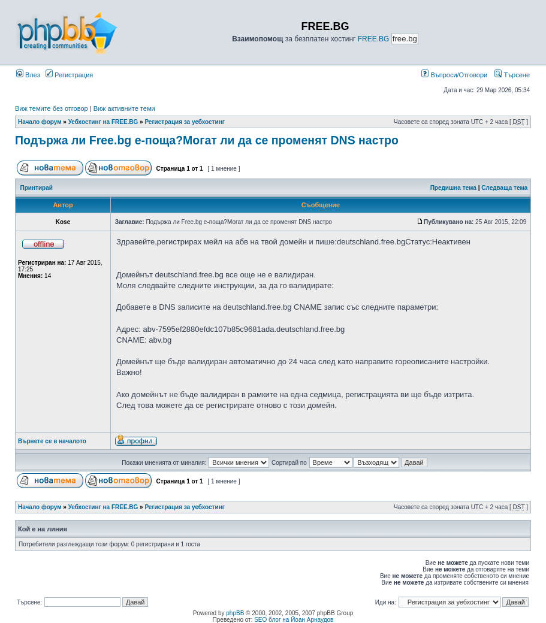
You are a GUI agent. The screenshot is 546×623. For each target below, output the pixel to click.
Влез (28, 74)
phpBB (235, 613)
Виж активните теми (124, 108)
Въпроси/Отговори (454, 74)
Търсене (512, 74)
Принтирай (36, 188)
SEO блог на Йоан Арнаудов (293, 619)
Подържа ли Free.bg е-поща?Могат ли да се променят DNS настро (207, 140)
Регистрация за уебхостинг (184, 122)
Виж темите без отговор (51, 108)
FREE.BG (374, 39)
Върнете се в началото (52, 441)
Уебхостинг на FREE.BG (103, 122)
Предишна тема (453, 188)
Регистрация (69, 74)
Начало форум (40, 122)
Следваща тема (504, 188)
